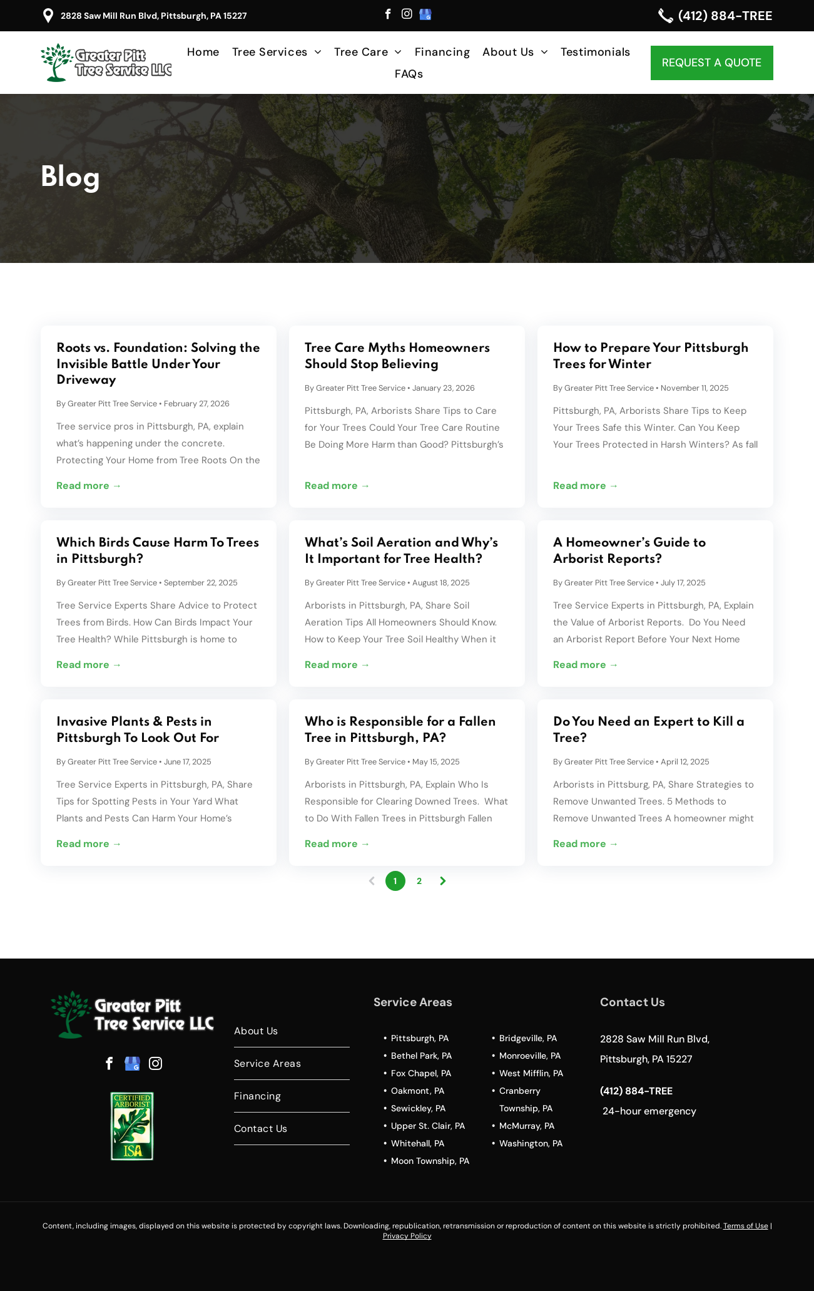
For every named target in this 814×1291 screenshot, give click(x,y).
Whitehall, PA (417, 1143)
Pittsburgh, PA (420, 1038)
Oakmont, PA (417, 1090)
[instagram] (407, 15)
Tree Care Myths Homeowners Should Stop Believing (397, 356)
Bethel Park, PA (421, 1055)
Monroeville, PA (530, 1055)
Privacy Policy (407, 1236)
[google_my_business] (426, 15)
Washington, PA (530, 1143)
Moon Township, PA (430, 1160)
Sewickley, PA (418, 1108)
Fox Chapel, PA (421, 1073)
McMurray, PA (526, 1125)
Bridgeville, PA (528, 1038)
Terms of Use (745, 1226)
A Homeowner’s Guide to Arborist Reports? (629, 551)
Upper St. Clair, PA (428, 1125)
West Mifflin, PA (531, 1073)
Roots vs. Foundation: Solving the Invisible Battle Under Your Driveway (158, 364)
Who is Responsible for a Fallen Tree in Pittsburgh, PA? (400, 730)
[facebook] (388, 15)
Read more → (89, 485)
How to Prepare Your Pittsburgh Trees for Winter (651, 356)
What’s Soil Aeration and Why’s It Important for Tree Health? (401, 551)
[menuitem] (203, 52)
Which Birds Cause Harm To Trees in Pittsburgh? (157, 551)
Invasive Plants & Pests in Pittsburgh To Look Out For (137, 730)
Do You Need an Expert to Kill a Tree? (649, 730)
